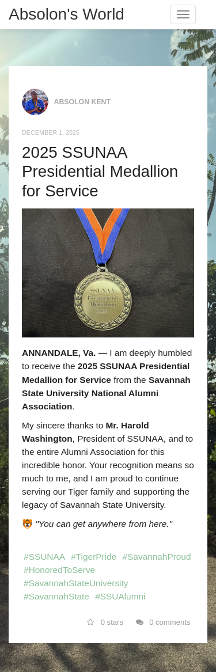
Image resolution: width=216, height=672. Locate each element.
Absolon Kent (82, 101)
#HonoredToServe (59, 570)
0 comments (163, 622)
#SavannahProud (157, 556)
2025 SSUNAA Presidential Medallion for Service (100, 171)
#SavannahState (56, 596)
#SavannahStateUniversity (76, 583)
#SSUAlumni (120, 596)
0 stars (105, 622)
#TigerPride (93, 556)
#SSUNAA (44, 556)
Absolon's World (66, 14)
